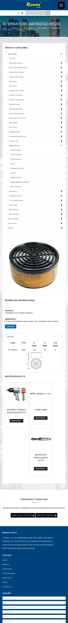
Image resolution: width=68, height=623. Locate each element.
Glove (13, 164)
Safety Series (36, 145)
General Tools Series (36, 100)
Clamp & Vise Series (36, 77)
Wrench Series (36, 214)
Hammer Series (36, 104)
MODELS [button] (10, 337)
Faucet (35, 228)
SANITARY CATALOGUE (46, 466)
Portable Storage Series (36, 136)
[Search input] (36, 13)
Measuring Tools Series (36, 118)
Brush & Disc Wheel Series (36, 68)
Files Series (36, 86)
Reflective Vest (16, 177)
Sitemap (53, 619)
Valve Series (36, 205)
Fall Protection (16, 159)
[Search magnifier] (48, 13)
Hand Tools (35, 54)
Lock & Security (35, 219)
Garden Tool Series (36, 95)
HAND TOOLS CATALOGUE (23, 466)
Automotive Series (36, 63)
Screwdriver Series (36, 196)
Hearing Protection (17, 168)
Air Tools (12, 58)
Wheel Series (36, 210)
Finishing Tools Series (36, 91)
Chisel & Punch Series (36, 72)
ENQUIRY (11, 326)
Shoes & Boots (16, 187)
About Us (6, 516)
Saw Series (36, 191)
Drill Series (36, 81)
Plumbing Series (36, 132)
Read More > (14, 420)
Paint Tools (35, 223)
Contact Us (7, 538)
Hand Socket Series (36, 109)
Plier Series (36, 127)
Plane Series (36, 123)
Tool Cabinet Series (36, 200)
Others (13, 173)
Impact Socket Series (36, 113)
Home (4, 511)
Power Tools (36, 141)
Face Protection (16, 155)
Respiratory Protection (20, 182)
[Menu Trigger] (61, 5)
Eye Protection (16, 150)
